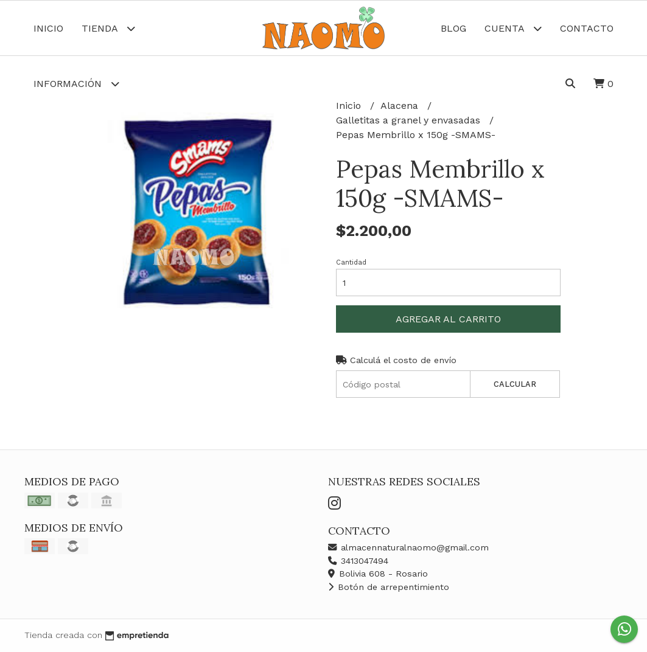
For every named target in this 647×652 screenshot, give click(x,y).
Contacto (587, 28)
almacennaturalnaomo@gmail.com (408, 547)
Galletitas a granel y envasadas (409, 120)
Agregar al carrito (448, 319)
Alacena (400, 105)
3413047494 (358, 561)
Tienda (108, 28)
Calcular (515, 384)
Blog (453, 28)
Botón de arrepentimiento (388, 587)
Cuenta (513, 28)
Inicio (48, 28)
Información (76, 83)
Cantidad (351, 262)
